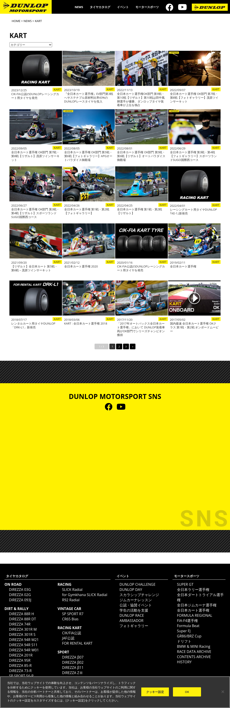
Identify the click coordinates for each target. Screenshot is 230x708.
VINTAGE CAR (69, 608)
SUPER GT (185, 584)
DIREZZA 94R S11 (23, 644)
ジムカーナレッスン (135, 599)
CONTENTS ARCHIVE (194, 656)
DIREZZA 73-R (20, 670)
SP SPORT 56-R (21, 675)
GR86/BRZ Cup (189, 636)
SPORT (63, 652)
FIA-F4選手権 (187, 620)
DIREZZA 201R (21, 655)
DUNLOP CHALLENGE (137, 584)
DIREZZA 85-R (20, 665)
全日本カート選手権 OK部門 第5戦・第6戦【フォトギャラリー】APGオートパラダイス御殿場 (88, 156)
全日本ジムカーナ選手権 (197, 605)
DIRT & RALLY (16, 608)
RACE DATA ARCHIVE (194, 651)
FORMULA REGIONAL (194, 615)
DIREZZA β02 (73, 662)
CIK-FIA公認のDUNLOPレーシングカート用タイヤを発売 (35, 96)
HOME (16, 21)
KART (57, 89)
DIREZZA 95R (20, 660)
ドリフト (184, 641)
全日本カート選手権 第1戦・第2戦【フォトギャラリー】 (86, 211)
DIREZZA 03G (20, 589)
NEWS (79, 7)
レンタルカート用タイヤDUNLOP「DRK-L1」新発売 (33, 325)
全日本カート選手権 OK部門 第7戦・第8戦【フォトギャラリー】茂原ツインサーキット (194, 97)
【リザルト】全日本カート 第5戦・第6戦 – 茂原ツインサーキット (34, 268)
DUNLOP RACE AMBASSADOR (131, 618)
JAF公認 (68, 638)
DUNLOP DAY (130, 589)
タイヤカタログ (100, 7)
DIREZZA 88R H (21, 613)
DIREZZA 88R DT (22, 619)
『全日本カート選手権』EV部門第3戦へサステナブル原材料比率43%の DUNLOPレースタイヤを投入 (88, 97)
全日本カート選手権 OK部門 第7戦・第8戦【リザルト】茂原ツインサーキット (35, 156)
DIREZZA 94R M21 (24, 639)
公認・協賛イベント (135, 605)
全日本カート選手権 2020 (81, 266)
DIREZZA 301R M (23, 629)
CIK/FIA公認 (71, 632)
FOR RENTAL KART (77, 643)
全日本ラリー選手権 (193, 589)
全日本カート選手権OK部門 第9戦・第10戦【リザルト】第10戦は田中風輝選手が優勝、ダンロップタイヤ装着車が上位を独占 (141, 99)
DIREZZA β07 (73, 657)
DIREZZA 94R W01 (24, 650)
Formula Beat (188, 625)
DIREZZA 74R (20, 624)
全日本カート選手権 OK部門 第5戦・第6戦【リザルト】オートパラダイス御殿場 (141, 156)
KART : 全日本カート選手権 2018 (85, 323)
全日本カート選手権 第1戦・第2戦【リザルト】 (139, 211)
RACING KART (70, 627)
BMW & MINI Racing (193, 646)
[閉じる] (223, 692)
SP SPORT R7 (72, 613)
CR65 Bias (70, 619)
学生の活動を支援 (133, 610)
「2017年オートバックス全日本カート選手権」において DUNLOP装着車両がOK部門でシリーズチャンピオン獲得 (141, 329)
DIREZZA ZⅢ (72, 672)
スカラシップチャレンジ (139, 594)
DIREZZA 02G (20, 594)
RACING (64, 584)
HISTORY (184, 661)
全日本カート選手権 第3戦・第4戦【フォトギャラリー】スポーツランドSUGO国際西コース (193, 156)
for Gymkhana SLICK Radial (84, 594)
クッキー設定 (155, 692)
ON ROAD (13, 584)
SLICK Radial (72, 589)
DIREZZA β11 (73, 667)
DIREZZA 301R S (22, 634)
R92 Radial (71, 599)
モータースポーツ (147, 7)
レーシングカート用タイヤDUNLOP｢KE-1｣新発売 (193, 211)
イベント (123, 7)
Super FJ (184, 630)
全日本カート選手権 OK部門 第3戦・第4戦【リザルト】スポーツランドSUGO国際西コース (35, 213)
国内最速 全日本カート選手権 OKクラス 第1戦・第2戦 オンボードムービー (194, 327)
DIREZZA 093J (20, 599)
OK (187, 692)
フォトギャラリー (133, 625)
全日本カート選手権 (183, 266)
